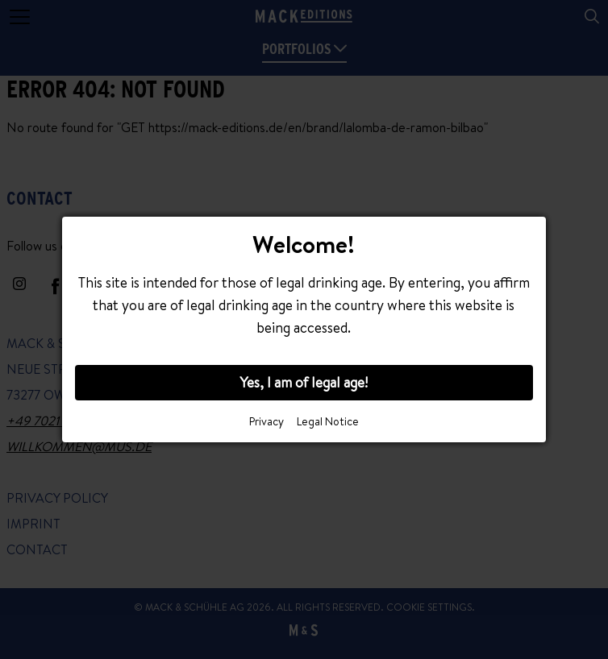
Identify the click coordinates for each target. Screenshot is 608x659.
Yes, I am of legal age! (303, 382)
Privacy (266, 421)
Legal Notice (328, 421)
